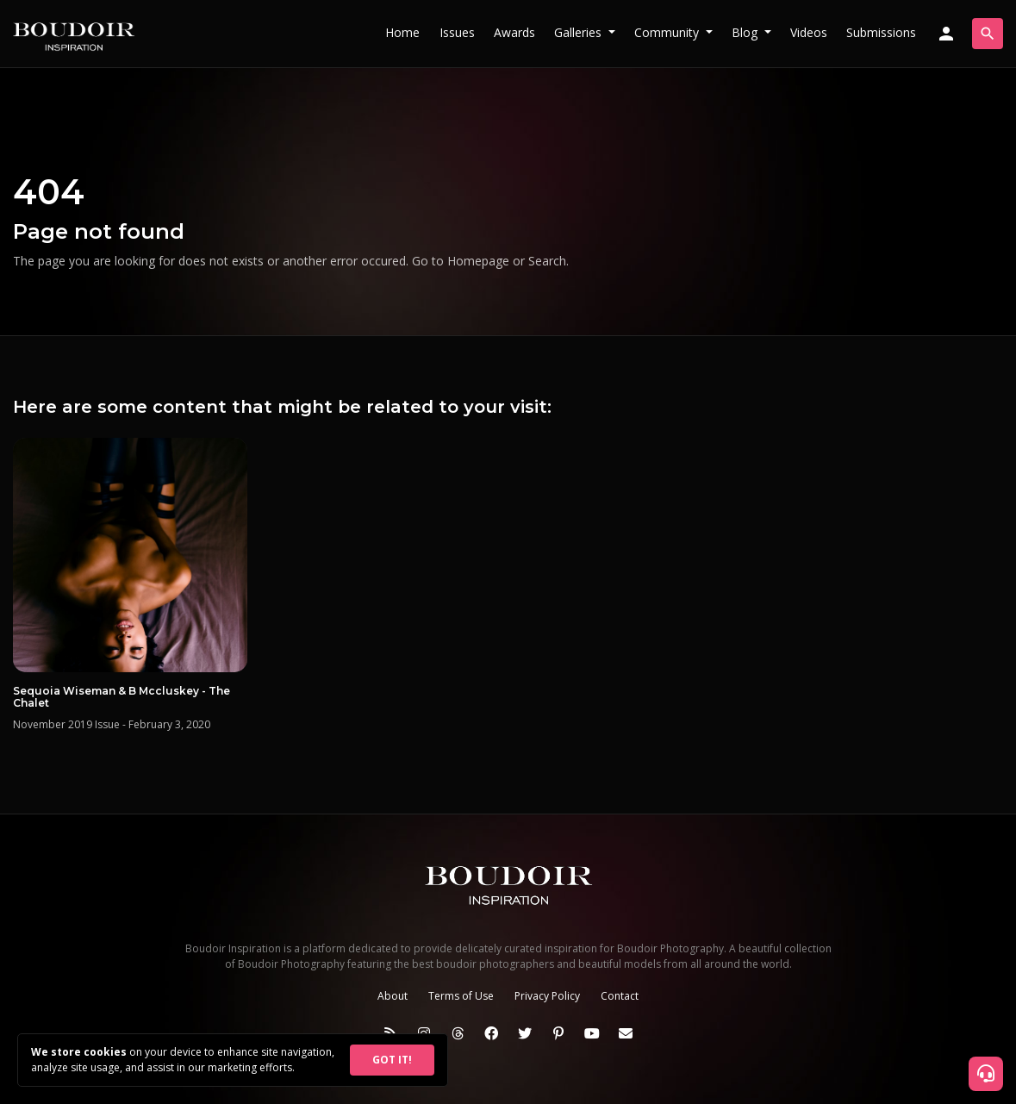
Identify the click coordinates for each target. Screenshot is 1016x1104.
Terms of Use (461, 996)
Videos (808, 32)
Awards (514, 32)
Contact (620, 996)
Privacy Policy (547, 996)
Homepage (478, 261)
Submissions (881, 32)
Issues (457, 32)
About (392, 996)
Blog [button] (746, 32)
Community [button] (668, 32)
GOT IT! (392, 1059)
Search (547, 261)
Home (402, 32)
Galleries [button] (579, 32)
